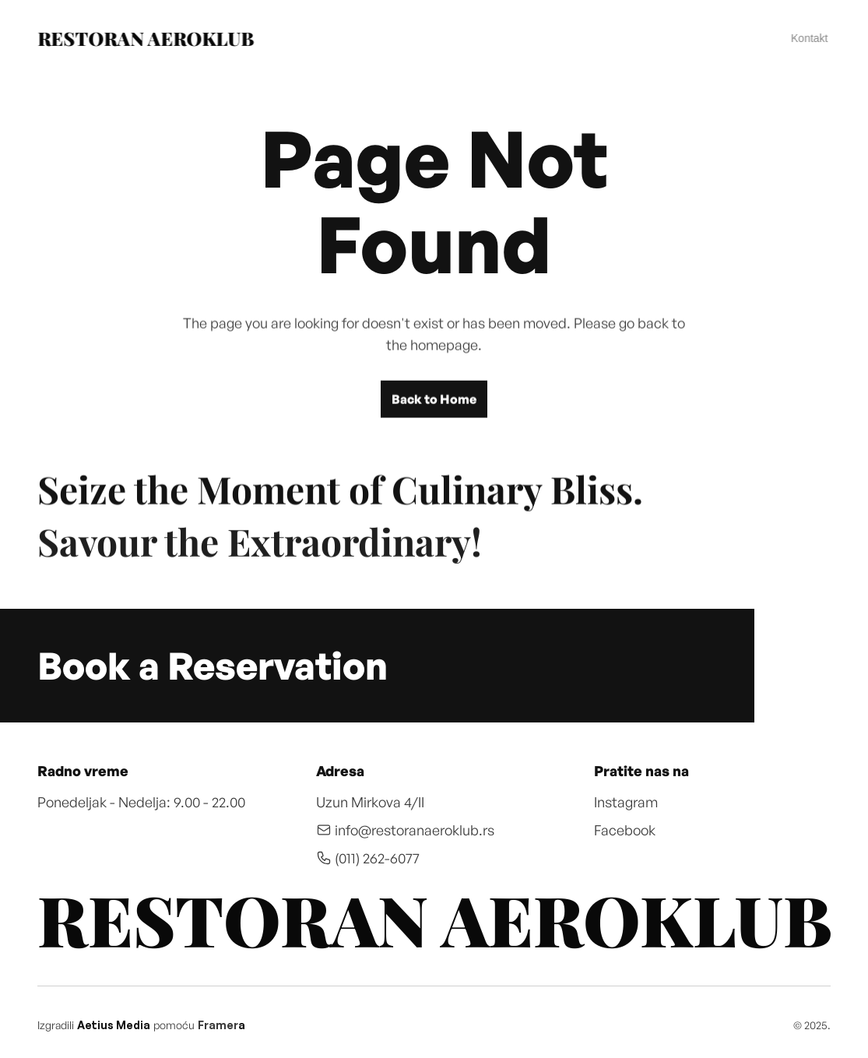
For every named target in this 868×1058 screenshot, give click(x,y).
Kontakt (809, 38)
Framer (218, 1025)
